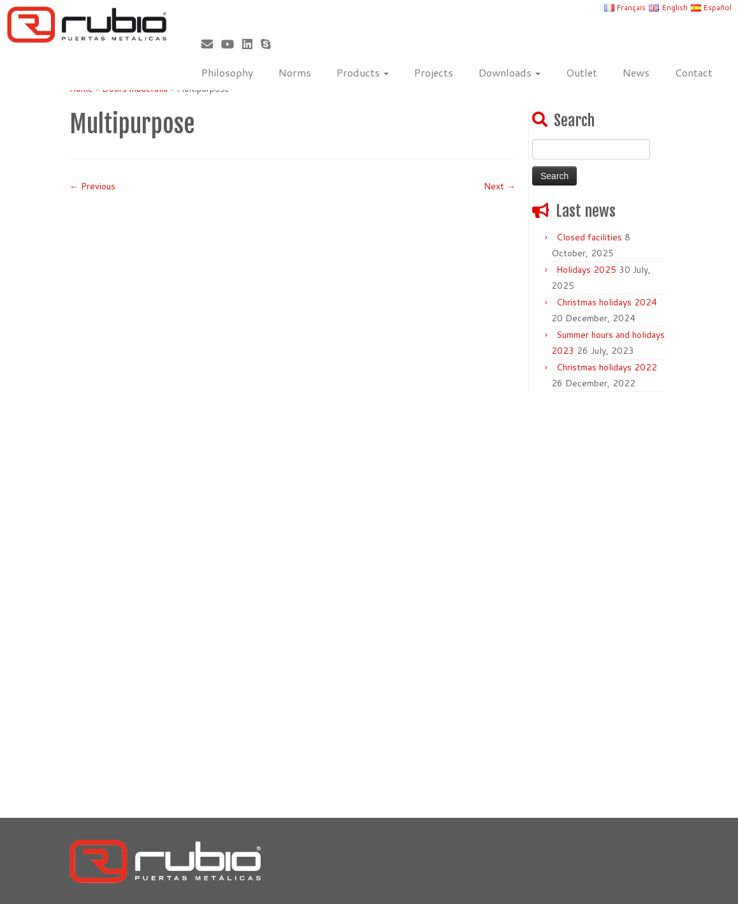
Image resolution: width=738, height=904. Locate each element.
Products (362, 72)
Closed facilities (589, 237)
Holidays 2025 (586, 269)
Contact (694, 72)
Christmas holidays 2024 (606, 302)
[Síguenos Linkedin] (251, 44)
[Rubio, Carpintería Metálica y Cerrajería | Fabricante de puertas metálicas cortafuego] (86, 24)
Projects (433, 72)
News (636, 72)
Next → (500, 186)
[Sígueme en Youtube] (231, 44)
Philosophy (227, 72)
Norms (295, 72)
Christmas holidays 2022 (606, 367)
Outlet (581, 72)
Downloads (509, 72)
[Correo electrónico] (211, 44)
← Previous (92, 186)
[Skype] (270, 44)
